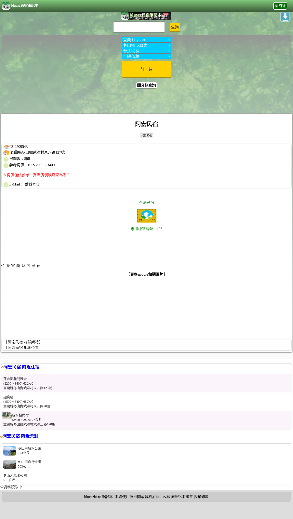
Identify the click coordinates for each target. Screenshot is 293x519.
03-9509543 (18, 146)
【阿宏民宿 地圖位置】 (23, 348)
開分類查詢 (146, 85)
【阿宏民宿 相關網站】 (23, 342)
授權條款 (201, 497)
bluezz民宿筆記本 (20, 6)
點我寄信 (32, 184)
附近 (282, 6)
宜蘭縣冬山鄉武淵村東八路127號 (37, 152)
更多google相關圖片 (146, 274)
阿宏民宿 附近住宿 (21, 366)
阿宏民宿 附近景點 (20, 436)
